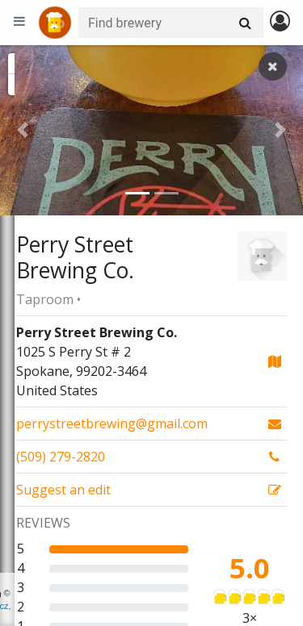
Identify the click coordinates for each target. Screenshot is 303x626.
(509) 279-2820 (60, 456)
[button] (22, 130)
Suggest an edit (63, 490)
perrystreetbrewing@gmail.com (112, 423)
